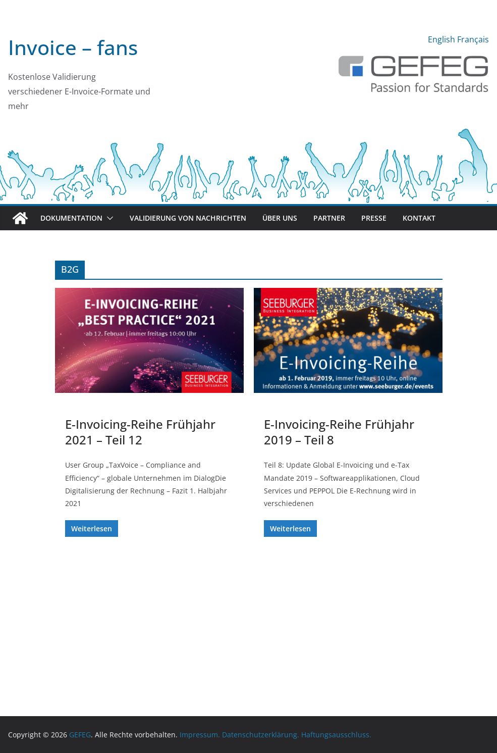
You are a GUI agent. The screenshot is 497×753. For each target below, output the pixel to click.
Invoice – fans (73, 47)
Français (473, 39)
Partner (329, 218)
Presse (373, 218)
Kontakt (419, 218)
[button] (108, 218)
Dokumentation (71, 218)
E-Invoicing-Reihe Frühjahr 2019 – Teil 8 (339, 432)
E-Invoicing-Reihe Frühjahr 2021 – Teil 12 (140, 432)
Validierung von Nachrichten (188, 218)
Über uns (279, 218)
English (441, 39)
